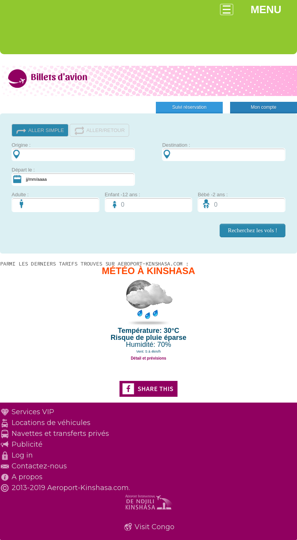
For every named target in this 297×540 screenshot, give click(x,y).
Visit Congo (154, 527)
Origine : (73, 151)
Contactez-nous (39, 466)
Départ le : (73, 176)
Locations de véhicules (51, 422)
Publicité (27, 444)
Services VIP (33, 412)
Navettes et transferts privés (60, 433)
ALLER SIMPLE (40, 130)
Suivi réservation (189, 107)
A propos (27, 477)
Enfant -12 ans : (149, 202)
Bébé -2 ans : (241, 202)
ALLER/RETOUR (99, 130)
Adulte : (55, 202)
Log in (22, 455)
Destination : (223, 151)
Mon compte (264, 107)
